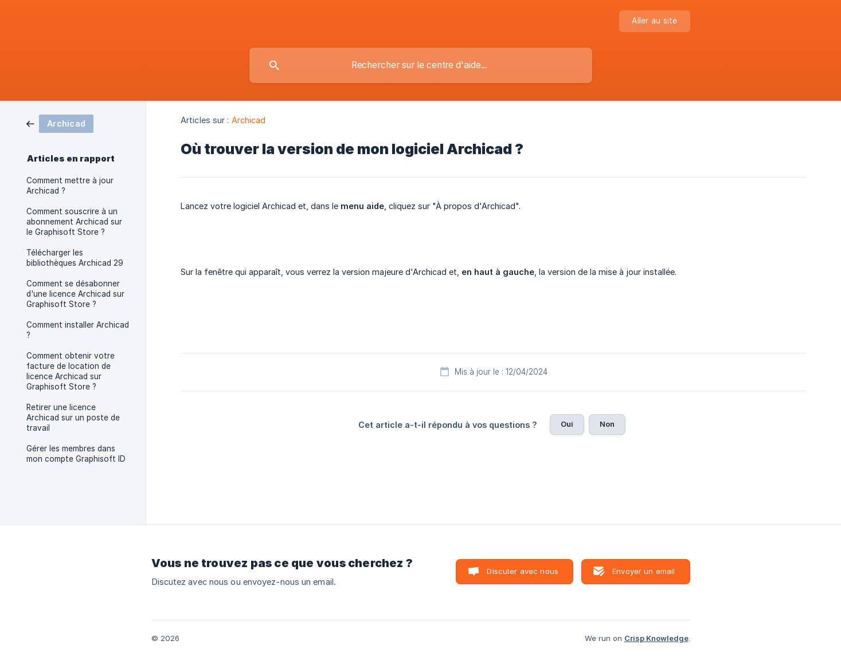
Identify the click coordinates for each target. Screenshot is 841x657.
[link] (59, 122)
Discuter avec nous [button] (522, 571)
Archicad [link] (249, 120)
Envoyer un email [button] (643, 571)
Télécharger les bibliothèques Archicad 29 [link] (74, 257)
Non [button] (607, 423)
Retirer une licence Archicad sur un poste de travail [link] (73, 417)
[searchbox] (420, 65)
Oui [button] (567, 423)
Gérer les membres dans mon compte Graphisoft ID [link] (76, 453)
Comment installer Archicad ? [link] (77, 330)
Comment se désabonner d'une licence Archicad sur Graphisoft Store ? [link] (75, 294)
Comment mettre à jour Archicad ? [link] (70, 185)
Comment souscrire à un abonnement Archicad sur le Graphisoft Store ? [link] (74, 222)
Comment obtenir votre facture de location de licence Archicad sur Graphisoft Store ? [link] (70, 371)
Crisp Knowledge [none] (656, 638)
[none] (654, 21)
